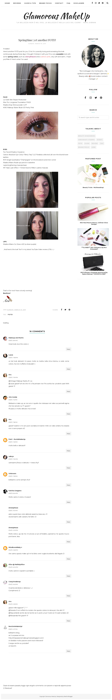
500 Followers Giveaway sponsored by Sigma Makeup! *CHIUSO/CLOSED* (94, 273)
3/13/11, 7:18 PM (13, 423)
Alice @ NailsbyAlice (17, 565)
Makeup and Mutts (16, 339)
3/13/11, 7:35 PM (13, 477)
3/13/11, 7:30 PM (13, 460)
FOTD (10, 315)
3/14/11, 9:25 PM (13, 605)
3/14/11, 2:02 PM (13, 531)
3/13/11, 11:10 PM (13, 511)
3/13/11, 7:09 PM (13, 378)
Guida (87, 143)
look (94, 147)
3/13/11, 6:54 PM (13, 341)
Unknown (12, 474)
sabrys (11, 457)
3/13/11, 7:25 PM (13, 443)
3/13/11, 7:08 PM (13, 358)
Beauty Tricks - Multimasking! (93, 187)
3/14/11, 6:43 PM (13, 585)
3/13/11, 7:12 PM (13, 400)
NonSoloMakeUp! (15, 627)
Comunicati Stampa (86, 139)
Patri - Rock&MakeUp (17, 440)
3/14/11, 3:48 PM (13, 551)
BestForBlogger (68, 697)
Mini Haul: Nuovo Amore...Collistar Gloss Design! (94, 223)
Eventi (99, 139)
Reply (68, 350)
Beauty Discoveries (86, 136)
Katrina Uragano (15, 491)
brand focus (83, 147)
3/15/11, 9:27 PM (13, 630)
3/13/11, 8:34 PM (13, 494)
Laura (11, 356)
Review (95, 143)
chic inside (13, 398)
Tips (101, 143)
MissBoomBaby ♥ (15, 548)
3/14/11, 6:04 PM (13, 568)
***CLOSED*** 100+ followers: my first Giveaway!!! (94, 248)
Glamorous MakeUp (56, 16)
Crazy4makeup (15, 582)
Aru (10, 375)
